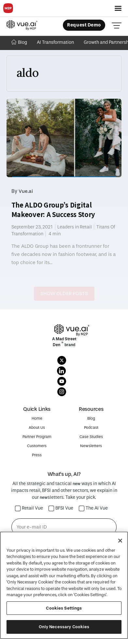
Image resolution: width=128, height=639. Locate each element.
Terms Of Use (102, 623)
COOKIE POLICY (64, 623)
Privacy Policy (24, 623)
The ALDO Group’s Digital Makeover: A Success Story (53, 209)
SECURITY (64, 630)
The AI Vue (93, 508)
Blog (19, 42)
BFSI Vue (61, 508)
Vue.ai (26, 191)
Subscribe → (64, 547)
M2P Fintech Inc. (49, 616)
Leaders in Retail (74, 227)
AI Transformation (55, 42)
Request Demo (84, 25)
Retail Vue (29, 508)
